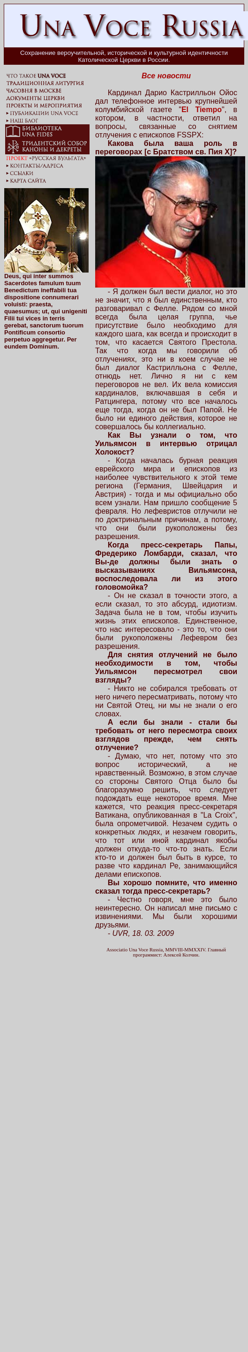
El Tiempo (201, 110)
